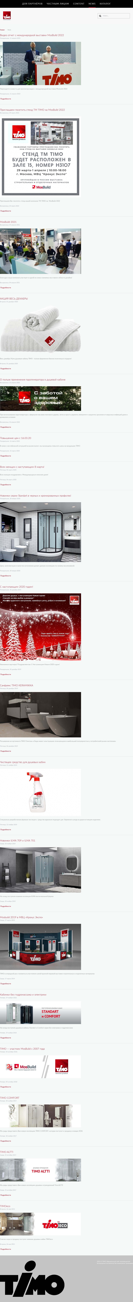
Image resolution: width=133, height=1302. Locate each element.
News (92, 4)
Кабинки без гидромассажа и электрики (23, 995)
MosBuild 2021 (8, 222)
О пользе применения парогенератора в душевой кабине (32, 379)
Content (78, 4)
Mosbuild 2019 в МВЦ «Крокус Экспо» (21, 917)
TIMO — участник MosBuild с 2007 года (22, 1049)
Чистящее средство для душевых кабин (22, 762)
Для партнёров (32, 4)
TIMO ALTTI (6, 1152)
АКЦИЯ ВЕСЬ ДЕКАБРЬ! (14, 299)
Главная (2, 30)
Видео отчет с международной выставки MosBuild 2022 (32, 35)
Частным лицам (58, 4)
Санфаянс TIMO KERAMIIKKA (16, 685)
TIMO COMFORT (9, 1098)
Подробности (5, 99)
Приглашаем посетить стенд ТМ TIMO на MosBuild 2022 (32, 110)
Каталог (105, 4)
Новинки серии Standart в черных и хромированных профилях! (35, 496)
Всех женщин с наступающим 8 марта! (22, 467)
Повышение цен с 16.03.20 (15, 438)
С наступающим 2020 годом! (16, 587)
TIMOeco (5, 1206)
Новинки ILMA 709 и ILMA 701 (17, 840)
